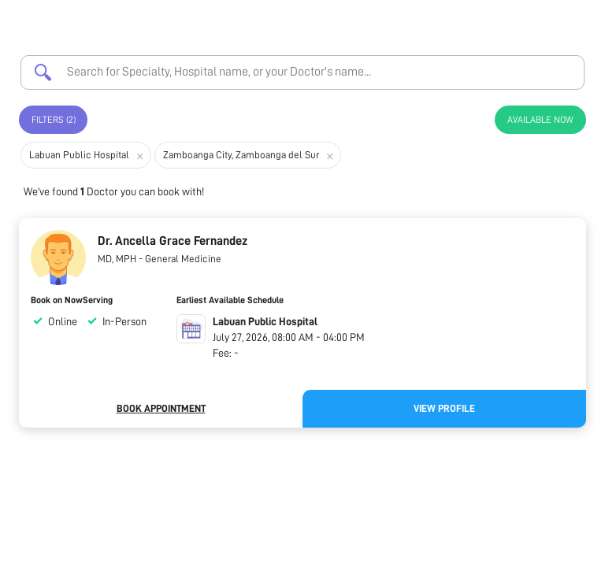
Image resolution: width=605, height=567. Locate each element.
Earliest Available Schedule (230, 300)
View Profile (444, 408)
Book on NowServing (72, 300)
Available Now (540, 119)
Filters (54, 119)
